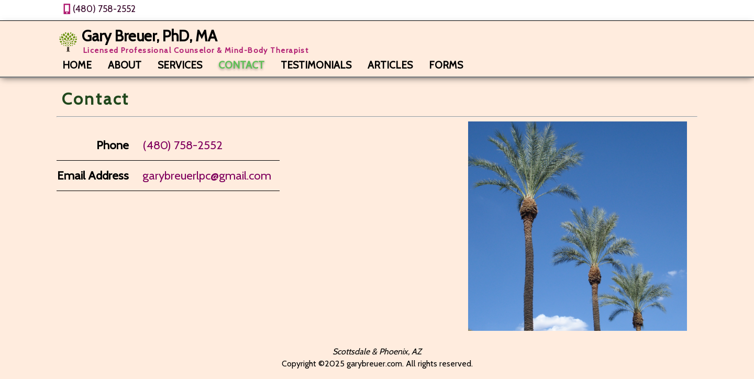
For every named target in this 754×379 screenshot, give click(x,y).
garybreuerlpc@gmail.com (206, 175)
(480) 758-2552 (104, 8)
